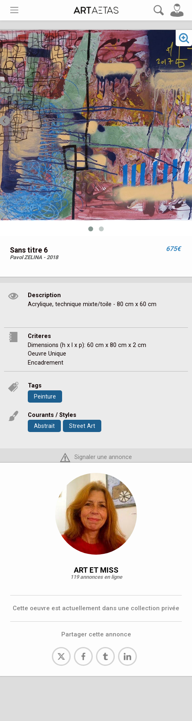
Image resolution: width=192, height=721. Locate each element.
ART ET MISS (96, 570)
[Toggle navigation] (14, 10)
